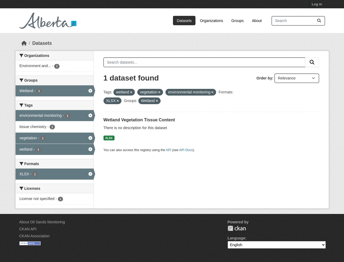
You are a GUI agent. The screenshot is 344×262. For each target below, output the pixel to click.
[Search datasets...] (298, 21)
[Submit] (319, 21)
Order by (264, 78)
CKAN (237, 228)
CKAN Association (34, 236)
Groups (237, 21)
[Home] (24, 43)
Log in (317, 4)
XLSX (108, 138)
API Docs (186, 150)
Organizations (211, 21)
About (257, 21)
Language (236, 238)
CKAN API (28, 229)
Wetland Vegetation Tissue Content (139, 120)
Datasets (184, 21)
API (168, 150)
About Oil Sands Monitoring (42, 222)
